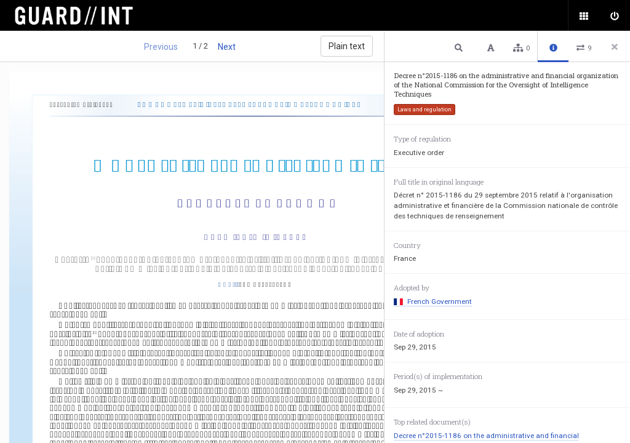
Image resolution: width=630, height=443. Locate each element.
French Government (433, 301)
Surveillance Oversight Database (81, 15)
